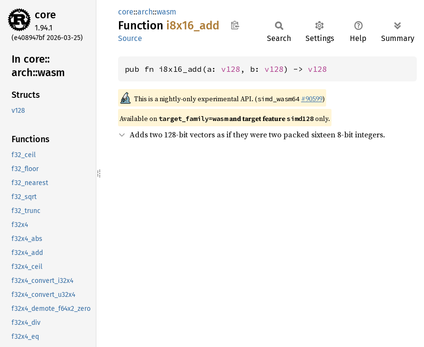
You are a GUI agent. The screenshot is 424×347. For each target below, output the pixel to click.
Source (130, 38)
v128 (230, 69)
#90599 (311, 99)
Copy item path (235, 25)
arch (145, 11)
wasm (166, 11)
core (45, 14)
